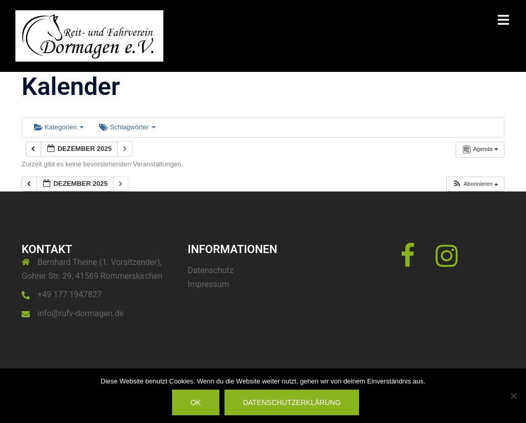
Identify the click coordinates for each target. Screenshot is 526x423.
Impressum (208, 284)
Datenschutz (210, 270)
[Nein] (513, 396)
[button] (475, 184)
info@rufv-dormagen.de (80, 313)
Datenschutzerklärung (292, 402)
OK (196, 402)
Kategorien (59, 127)
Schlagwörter (127, 127)
